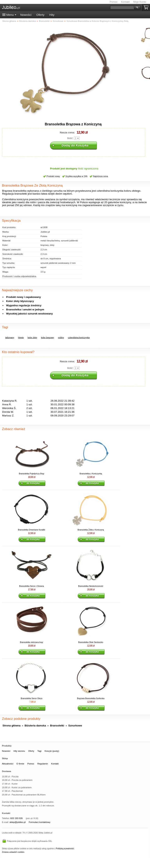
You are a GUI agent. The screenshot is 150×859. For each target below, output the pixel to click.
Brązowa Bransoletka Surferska (90, 698)
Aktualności (7, 763)
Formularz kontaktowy (39, 822)
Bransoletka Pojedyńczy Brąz (31, 474)
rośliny (61, 337)
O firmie (20, 763)
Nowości (25, 14)
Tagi (39, 751)
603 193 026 (16, 818)
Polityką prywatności (65, 848)
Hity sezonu (19, 751)
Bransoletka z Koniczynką (90, 474)
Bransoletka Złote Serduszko (90, 642)
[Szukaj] (122, 7)
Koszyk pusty (147, 7)
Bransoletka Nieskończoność (90, 586)
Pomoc (114, 1)
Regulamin (42, 763)
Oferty (40, 14)
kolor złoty (32, 337)
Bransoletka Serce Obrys (31, 698)
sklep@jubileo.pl (17, 822)
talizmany (9, 337)
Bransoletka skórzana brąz (31, 642)
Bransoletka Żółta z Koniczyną (91, 530)
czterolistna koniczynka (79, 337)
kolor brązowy (47, 337)
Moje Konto (139, 1)
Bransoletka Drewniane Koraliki (31, 530)
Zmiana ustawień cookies (13, 852)
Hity (51, 14)
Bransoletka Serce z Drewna (31, 586)
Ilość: (70, 138)
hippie (21, 337)
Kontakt (125, 1)
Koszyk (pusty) (52, 751)
